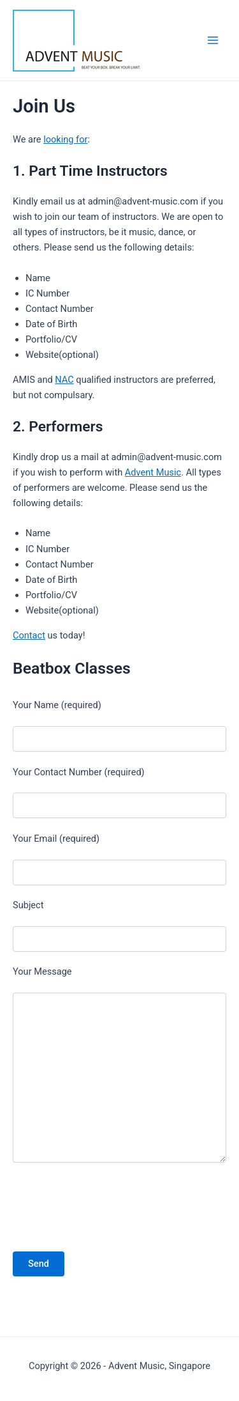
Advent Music (153, 472)
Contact (29, 635)
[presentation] (95, 1207)
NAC (64, 379)
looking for (65, 139)
